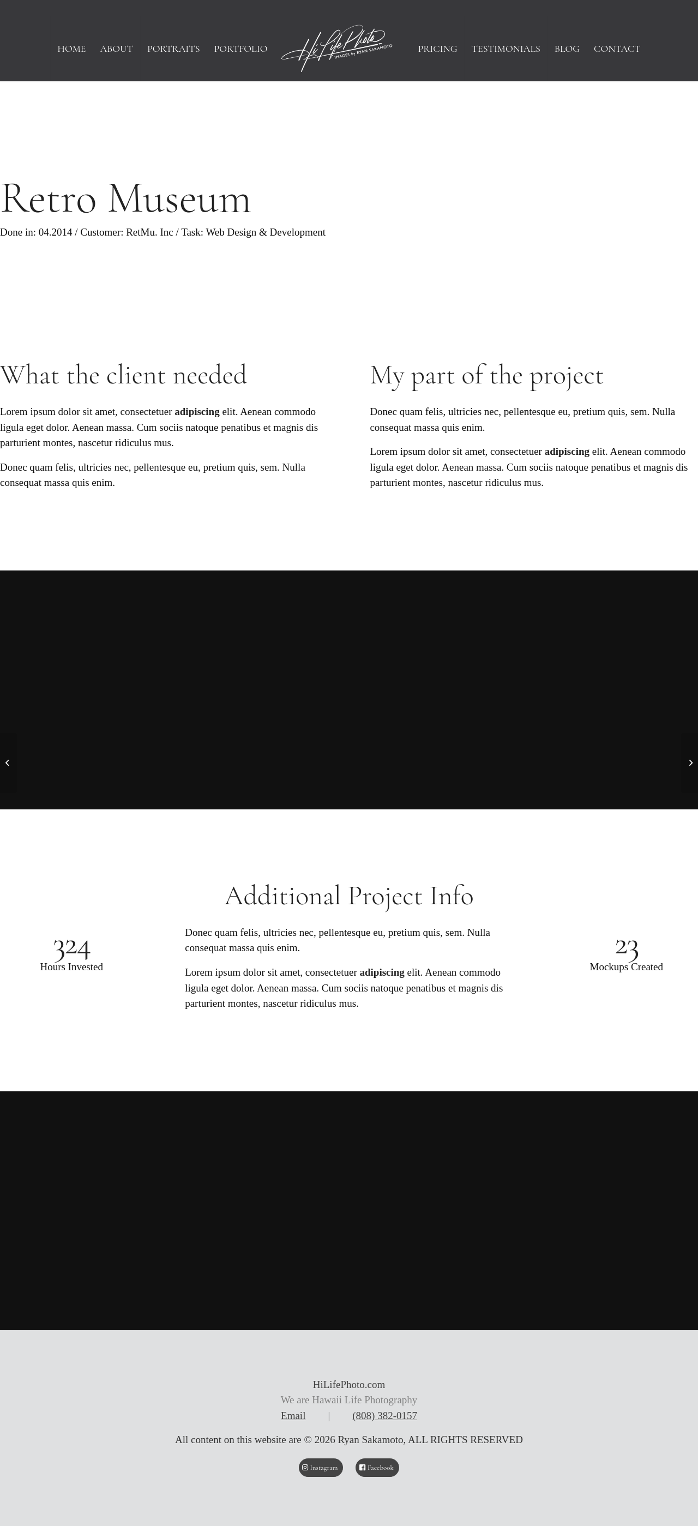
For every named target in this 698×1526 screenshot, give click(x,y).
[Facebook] (377, 1467)
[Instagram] (321, 1467)
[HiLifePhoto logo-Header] (349, 48)
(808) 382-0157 (384, 1415)
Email (293, 1415)
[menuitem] (71, 48)
